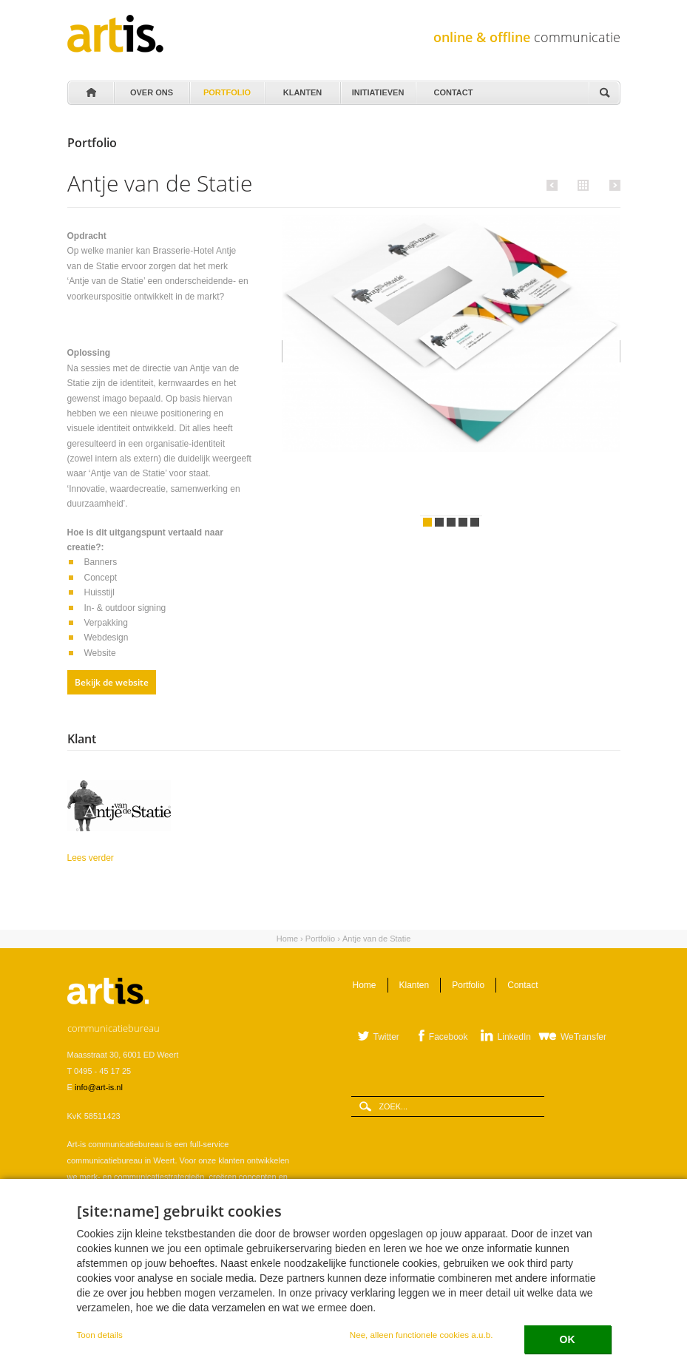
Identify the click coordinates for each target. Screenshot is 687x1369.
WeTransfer (583, 1037)
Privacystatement (98, 1319)
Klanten (301, 89)
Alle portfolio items (581, 184)
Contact (452, 89)
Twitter (386, 1037)
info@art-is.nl (99, 1087)
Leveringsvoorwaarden (108, 1303)
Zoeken (604, 93)
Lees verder (137, 857)
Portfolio (226, 89)
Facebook (448, 1037)
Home (90, 93)
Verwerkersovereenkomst (202, 1303)
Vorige (554, 185)
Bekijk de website (112, 682)
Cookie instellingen (170, 1319)
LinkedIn (514, 1037)
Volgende (612, 185)
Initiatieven (377, 89)
